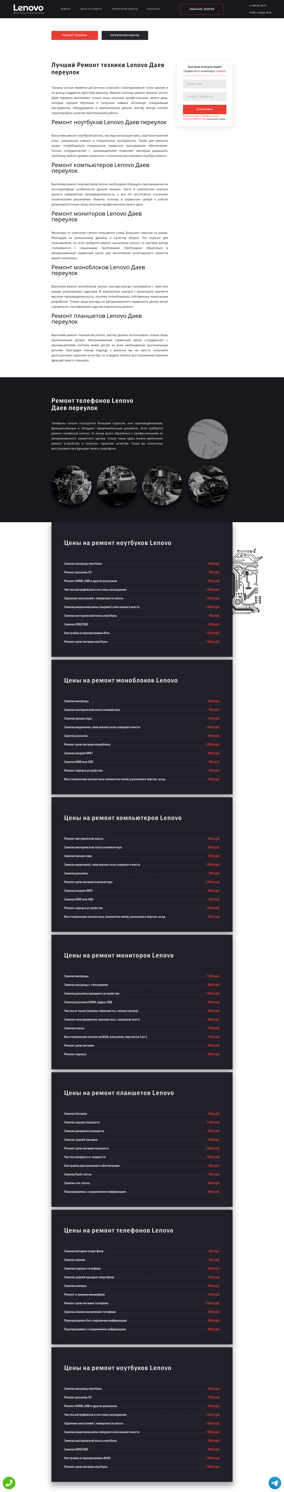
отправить (205, 109)
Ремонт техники (74, 35)
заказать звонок (202, 9)
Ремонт (66, 8)
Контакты (153, 8)
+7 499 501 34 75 (257, 6)
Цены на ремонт (91, 8)
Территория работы (125, 8)
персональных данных (216, 119)
